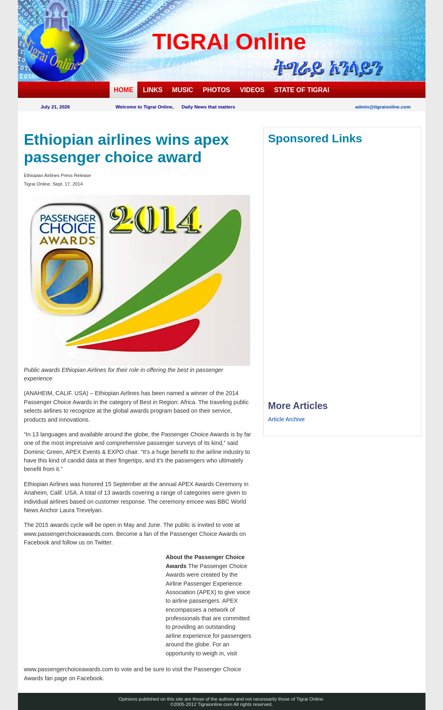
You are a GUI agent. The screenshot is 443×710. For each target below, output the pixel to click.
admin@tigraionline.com (383, 106)
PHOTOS (216, 89)
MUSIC (182, 89)
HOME (123, 89)
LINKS (153, 89)
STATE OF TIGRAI (301, 89)
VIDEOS (252, 89)
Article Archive (286, 419)
